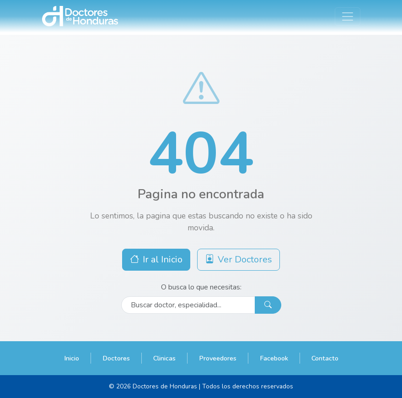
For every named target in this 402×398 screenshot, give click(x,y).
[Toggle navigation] (347, 16)
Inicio (71, 358)
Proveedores (217, 358)
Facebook (274, 358)
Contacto (324, 358)
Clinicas (164, 358)
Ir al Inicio (156, 259)
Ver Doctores (238, 259)
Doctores (116, 358)
